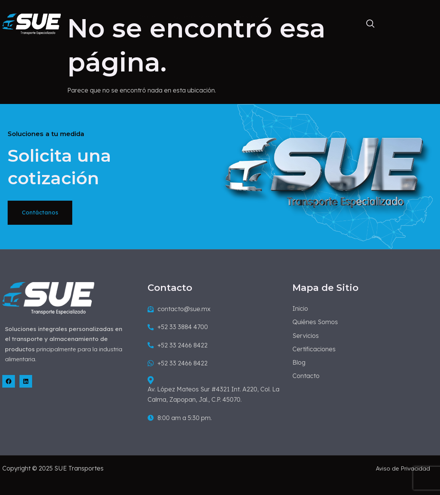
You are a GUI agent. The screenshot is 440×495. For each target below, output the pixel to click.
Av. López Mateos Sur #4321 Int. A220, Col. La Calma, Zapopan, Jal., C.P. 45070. (213, 397)
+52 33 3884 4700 (177, 334)
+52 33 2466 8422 (177, 353)
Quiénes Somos (198, 22)
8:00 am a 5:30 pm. (179, 425)
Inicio (148, 22)
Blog (353, 22)
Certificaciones (306, 22)
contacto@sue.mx (178, 316)
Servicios (252, 22)
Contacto (392, 22)
